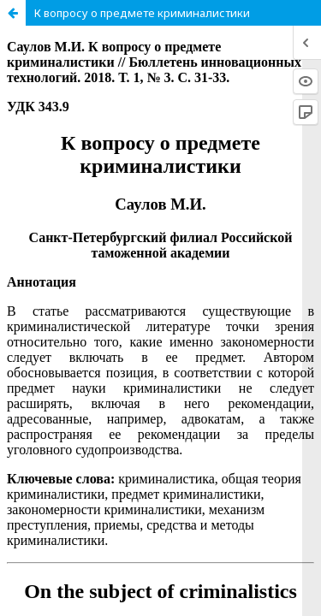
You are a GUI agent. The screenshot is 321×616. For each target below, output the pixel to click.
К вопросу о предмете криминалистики (142, 13)
